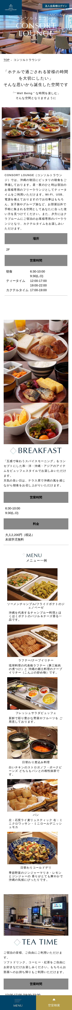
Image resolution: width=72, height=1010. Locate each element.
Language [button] (57, 14)
